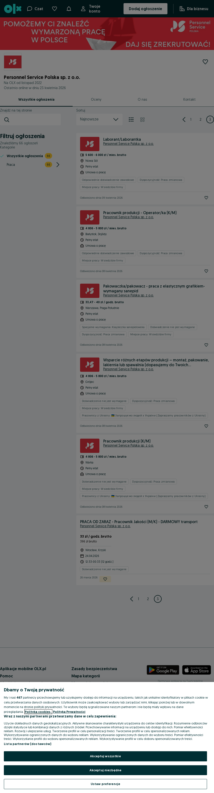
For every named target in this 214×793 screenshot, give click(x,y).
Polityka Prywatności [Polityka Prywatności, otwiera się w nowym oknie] (69, 712)
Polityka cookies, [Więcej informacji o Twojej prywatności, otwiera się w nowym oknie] (38, 712)
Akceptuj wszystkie (105, 756)
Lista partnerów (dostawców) (27, 744)
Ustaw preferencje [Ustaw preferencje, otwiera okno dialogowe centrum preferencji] (105, 784)
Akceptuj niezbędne (105, 770)
